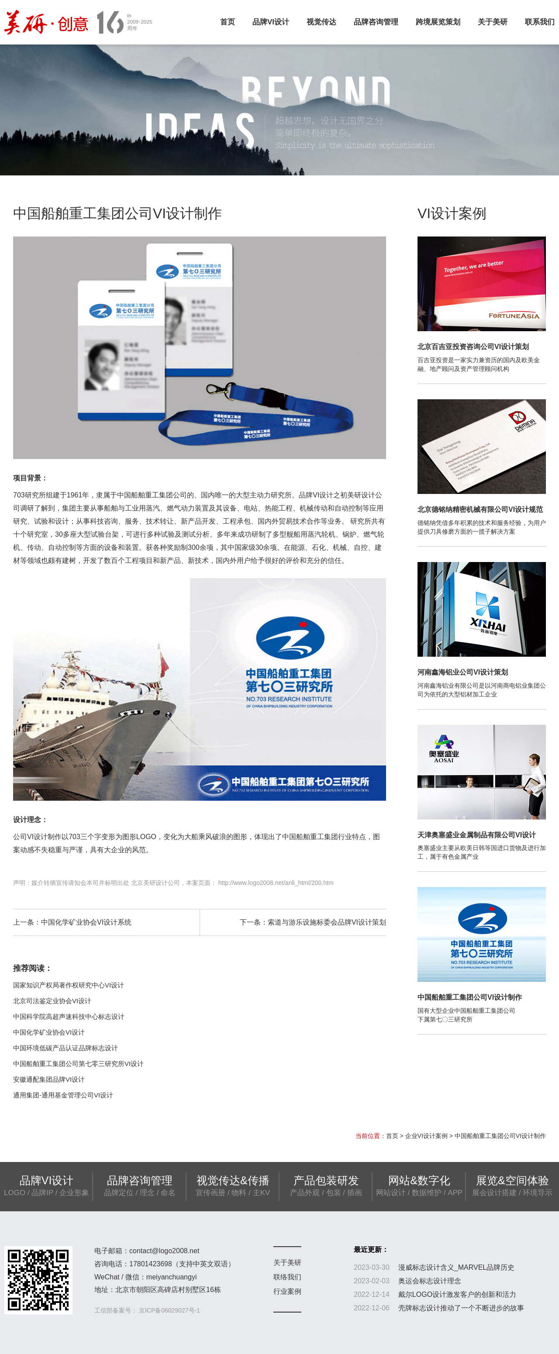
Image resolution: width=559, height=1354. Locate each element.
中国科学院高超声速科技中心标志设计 (68, 1016)
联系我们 (540, 22)
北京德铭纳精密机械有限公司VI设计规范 (480, 509)
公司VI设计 (30, 836)
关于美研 (492, 22)
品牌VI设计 (270, 22)
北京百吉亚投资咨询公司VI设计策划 (473, 346)
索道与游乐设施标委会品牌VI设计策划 (327, 922)
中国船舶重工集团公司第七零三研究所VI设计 (78, 1063)
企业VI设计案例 (426, 1135)
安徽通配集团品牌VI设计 (49, 1079)
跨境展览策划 (438, 22)
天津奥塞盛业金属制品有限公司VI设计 (477, 835)
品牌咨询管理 (376, 22)
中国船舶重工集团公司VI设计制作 (470, 997)
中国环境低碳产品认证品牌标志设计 (65, 1048)
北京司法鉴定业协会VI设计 (52, 1000)
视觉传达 (321, 22)
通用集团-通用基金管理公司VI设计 (63, 1095)
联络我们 (287, 1277)
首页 (227, 22)
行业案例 (287, 1291)
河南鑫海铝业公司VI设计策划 (463, 672)
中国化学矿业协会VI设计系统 (86, 922)
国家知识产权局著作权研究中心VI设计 (68, 985)
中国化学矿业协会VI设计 (49, 1032)
